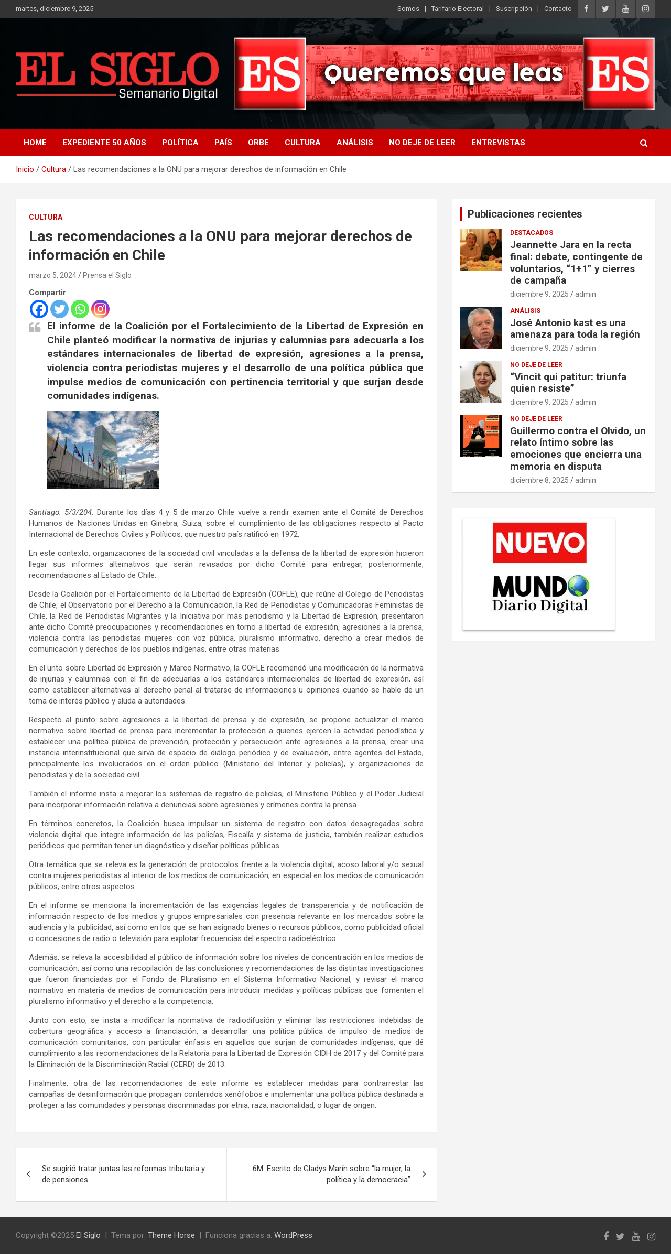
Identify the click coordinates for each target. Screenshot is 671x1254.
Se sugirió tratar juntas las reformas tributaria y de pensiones (123, 1174)
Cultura (303, 142)
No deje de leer (422, 142)
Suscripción (514, 9)
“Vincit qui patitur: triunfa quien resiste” (568, 383)
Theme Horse (171, 1235)
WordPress (293, 1235)
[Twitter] (59, 309)
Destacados (531, 232)
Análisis (355, 142)
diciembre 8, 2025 (539, 480)
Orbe (258, 142)
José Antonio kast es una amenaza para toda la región (575, 329)
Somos (408, 9)
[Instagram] (100, 309)
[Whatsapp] (80, 309)
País (223, 142)
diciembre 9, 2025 (539, 294)
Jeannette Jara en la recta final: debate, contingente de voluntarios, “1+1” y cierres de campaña (576, 262)
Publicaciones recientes (525, 214)
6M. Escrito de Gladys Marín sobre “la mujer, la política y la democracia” (331, 1174)
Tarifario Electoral (457, 9)
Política (180, 142)
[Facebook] (39, 309)
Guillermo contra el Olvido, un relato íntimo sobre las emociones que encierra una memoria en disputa (578, 448)
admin (585, 294)
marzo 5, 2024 (53, 275)
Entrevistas (498, 142)
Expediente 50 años (104, 142)
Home (35, 142)
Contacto (558, 9)
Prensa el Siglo (107, 275)
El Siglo (88, 1235)
